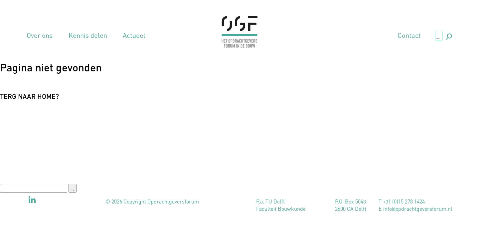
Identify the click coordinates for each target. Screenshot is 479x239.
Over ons (40, 35)
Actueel (134, 35)
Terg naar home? (29, 96)
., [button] (448, 35)
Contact (409, 35)
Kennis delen (88, 35)
